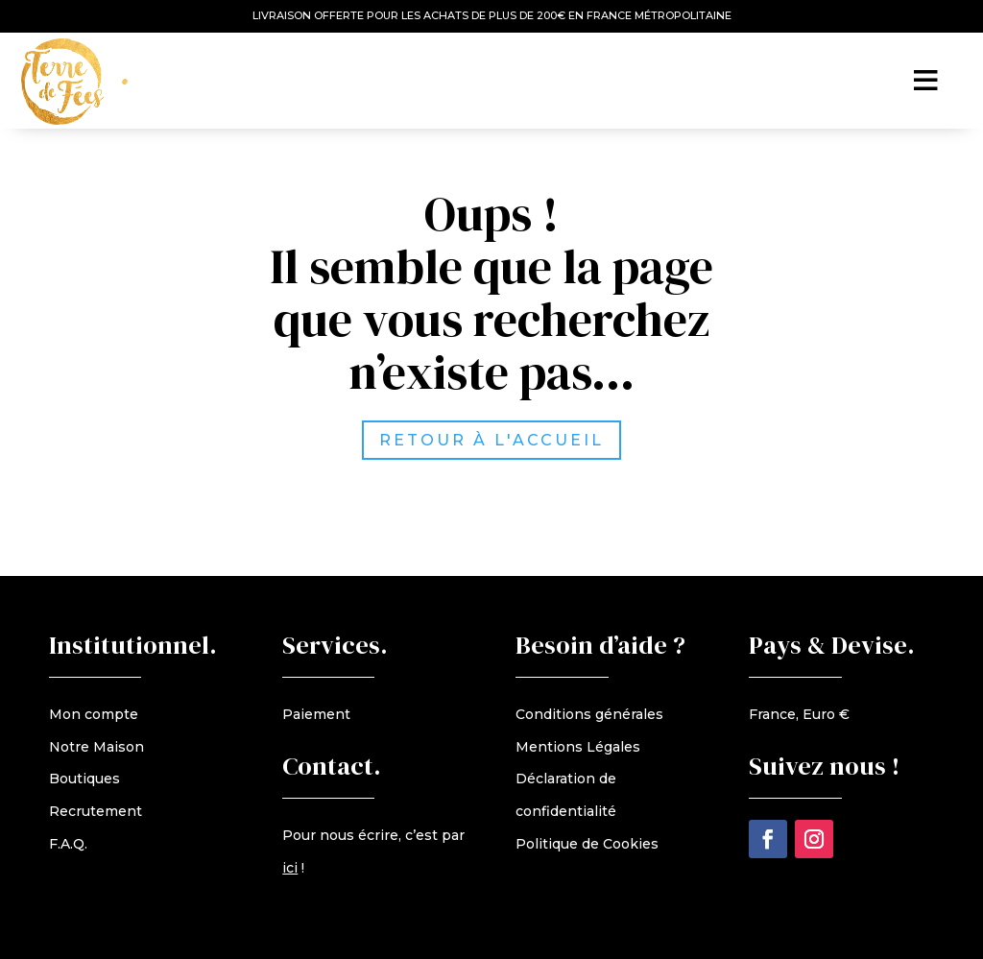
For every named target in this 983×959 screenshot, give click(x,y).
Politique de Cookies (587, 843)
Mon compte (93, 714)
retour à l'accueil (495, 440)
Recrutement (95, 811)
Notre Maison (96, 746)
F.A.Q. (68, 843)
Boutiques (84, 778)
